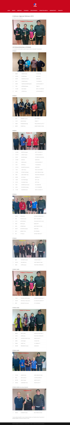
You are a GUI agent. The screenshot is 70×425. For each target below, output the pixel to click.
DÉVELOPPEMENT (33, 10)
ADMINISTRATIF (53, 10)
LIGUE (9, 10)
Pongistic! (60, 10)
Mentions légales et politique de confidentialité (21, 423)
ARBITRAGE (19, 10)
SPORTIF (13, 10)
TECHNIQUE (26, 10)
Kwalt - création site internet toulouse (37, 423)
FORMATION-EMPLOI (43, 10)
